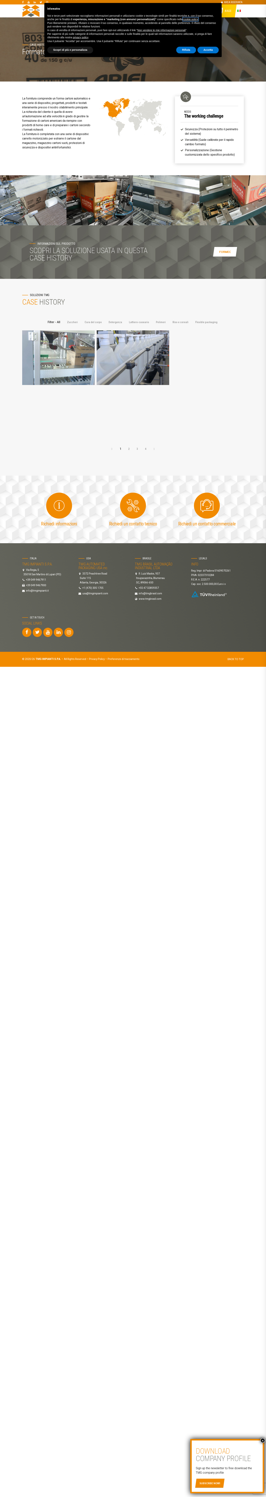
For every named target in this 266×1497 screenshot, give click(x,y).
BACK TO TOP (236, 548)
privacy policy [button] (80, 37)
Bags (228, 11)
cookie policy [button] (190, 19)
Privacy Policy (97, 548)
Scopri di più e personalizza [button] (70, 49)
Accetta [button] (208, 49)
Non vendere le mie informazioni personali (161, 30)
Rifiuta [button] (186, 49)
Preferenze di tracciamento (123, 548)
